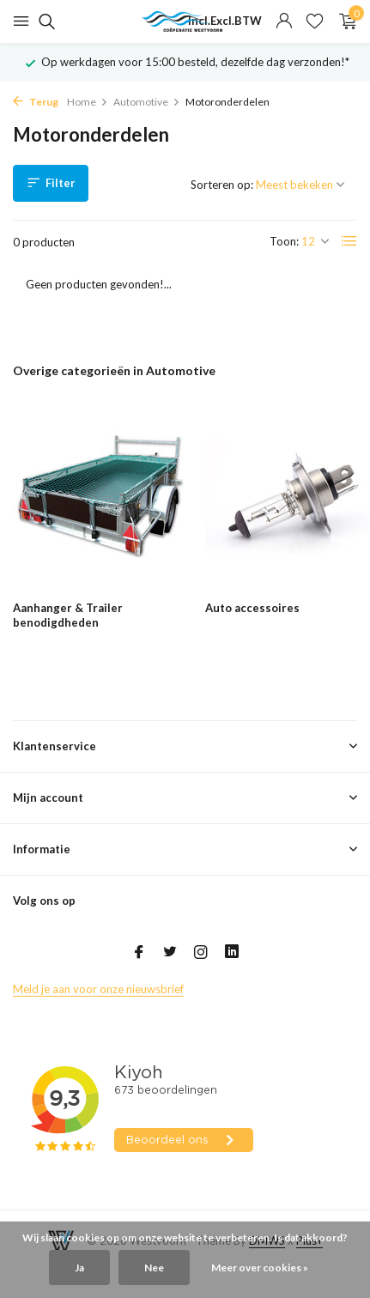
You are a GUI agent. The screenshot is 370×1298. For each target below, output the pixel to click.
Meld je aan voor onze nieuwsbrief (98, 989)
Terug (35, 101)
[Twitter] (170, 953)
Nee (154, 1267)
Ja (79, 1267)
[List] (349, 241)
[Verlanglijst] (315, 21)
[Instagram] (201, 953)
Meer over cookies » (259, 1267)
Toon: (284, 241)
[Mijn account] (284, 21)
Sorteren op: (222, 184)
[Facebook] (139, 953)
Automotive (146, 101)
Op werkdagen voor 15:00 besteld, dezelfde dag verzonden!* (195, 62)
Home (87, 101)
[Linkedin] (232, 953)
